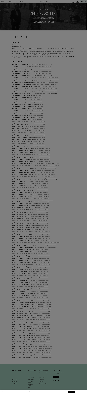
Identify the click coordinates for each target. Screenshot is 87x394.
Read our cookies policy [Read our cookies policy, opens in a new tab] (33, 392)
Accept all (71, 391)
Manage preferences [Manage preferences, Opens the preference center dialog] (62, 391)
